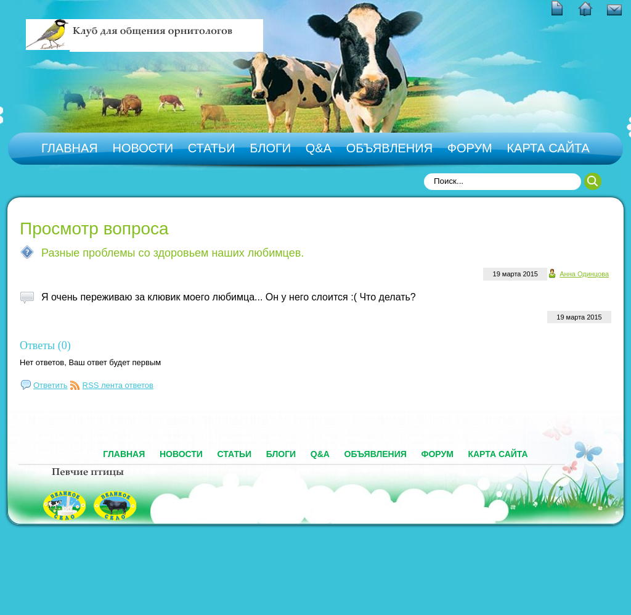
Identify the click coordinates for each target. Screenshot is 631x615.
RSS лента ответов (118, 385)
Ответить (50, 385)
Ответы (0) (45, 345)
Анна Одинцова (584, 274)
